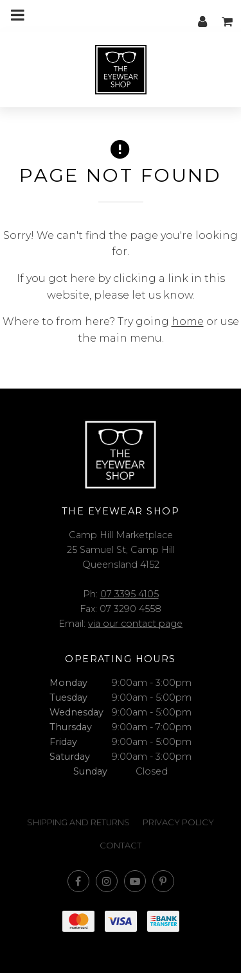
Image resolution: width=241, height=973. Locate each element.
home (188, 321)
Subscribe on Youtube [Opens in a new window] (135, 881)
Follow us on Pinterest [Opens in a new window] (163, 881)
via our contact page (135, 623)
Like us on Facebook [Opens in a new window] (78, 881)
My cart (228, 15)
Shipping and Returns (78, 822)
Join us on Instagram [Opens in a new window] (107, 881)
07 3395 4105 (129, 594)
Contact (120, 845)
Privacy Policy (178, 822)
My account (202, 15)
